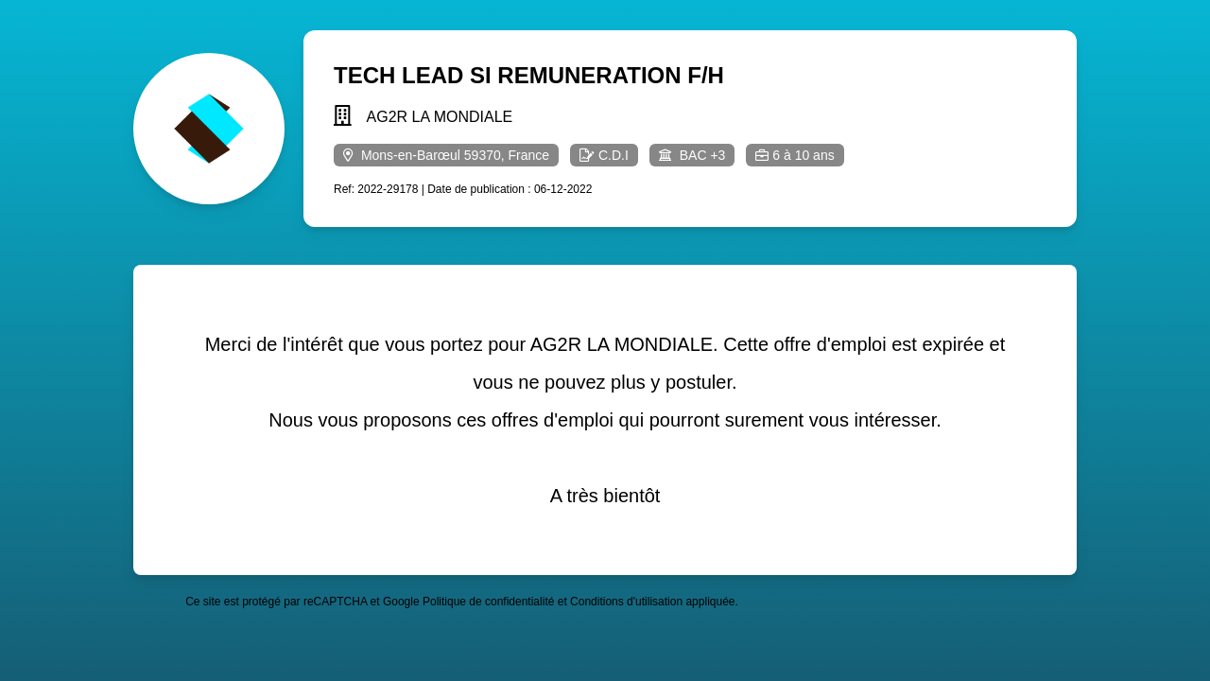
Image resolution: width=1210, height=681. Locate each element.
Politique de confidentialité (488, 601)
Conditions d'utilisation (626, 601)
